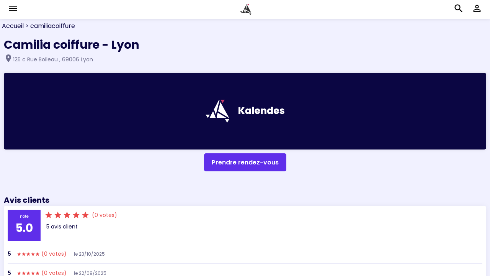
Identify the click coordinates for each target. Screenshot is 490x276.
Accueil (13, 25)
